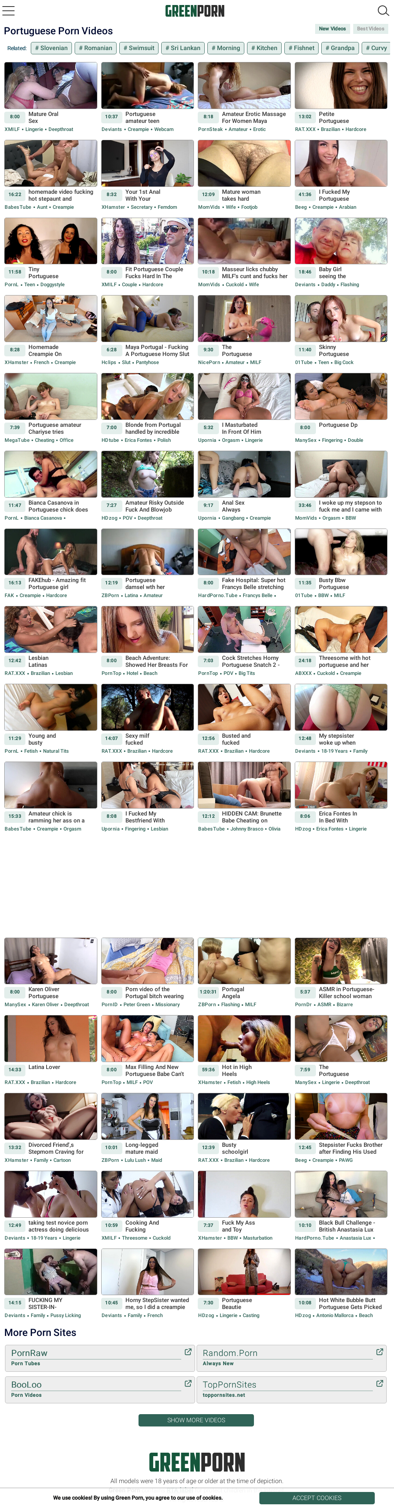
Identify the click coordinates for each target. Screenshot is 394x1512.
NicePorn (209, 362)
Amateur (238, 129)
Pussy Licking (65, 1315)
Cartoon (61, 1160)
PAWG (345, 1160)
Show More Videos (196, 1420)
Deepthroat (60, 129)
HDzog (110, 518)
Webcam (163, 129)
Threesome (135, 1238)
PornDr (303, 1004)
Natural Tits (55, 751)
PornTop (112, 673)
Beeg (301, 207)
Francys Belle (258, 595)
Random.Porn (288, 1358)
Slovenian (53, 48)
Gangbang (233, 518)
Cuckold (235, 284)
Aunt (42, 207)
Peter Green (136, 1004)
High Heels (257, 1082)
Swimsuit (140, 48)
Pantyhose (147, 362)
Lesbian (63, 673)
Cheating (44, 440)
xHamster (113, 207)
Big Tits (246, 673)
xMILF (12, 129)
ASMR (324, 1004)
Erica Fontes (138, 440)
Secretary (142, 207)
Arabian (347, 207)
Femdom (167, 207)
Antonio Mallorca (335, 1315)
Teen (29, 284)
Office (65, 440)
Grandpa (342, 48)
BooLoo (96, 1389)
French (41, 362)
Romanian (97, 48)
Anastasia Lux (355, 1238)
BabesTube (18, 207)
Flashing (349, 284)
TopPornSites (288, 1389)
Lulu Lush (135, 1160)
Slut (126, 362)
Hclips (109, 362)
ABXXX (303, 673)
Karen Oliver (45, 1004)
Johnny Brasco (246, 829)
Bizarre (344, 1004)
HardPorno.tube (217, 595)
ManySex (306, 440)
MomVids (209, 207)
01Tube (304, 362)
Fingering (332, 440)
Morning (227, 48)
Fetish (31, 751)
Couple (129, 284)
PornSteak (210, 129)
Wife (231, 207)
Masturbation (257, 1238)
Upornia (207, 440)
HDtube (110, 440)
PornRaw (96, 1358)
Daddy (328, 284)
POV (128, 518)
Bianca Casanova (43, 518)
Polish (163, 440)
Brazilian (330, 129)
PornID (110, 1004)
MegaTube (17, 440)
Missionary (167, 1004)
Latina (131, 595)
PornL (12, 284)
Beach (149, 673)
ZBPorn (110, 595)
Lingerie (34, 129)
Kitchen (266, 48)
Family (359, 751)
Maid (156, 1160)
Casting (250, 1315)
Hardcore (355, 129)
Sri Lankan (184, 48)
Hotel (132, 673)
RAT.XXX (305, 129)
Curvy (378, 48)
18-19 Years (334, 751)
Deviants (112, 129)
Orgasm (231, 440)
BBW (350, 518)
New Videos (332, 29)
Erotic (259, 129)
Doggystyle (52, 284)
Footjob (248, 207)
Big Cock (343, 362)
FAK (9, 595)
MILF (255, 362)
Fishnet (303, 48)
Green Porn (197, 1462)
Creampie (138, 129)
